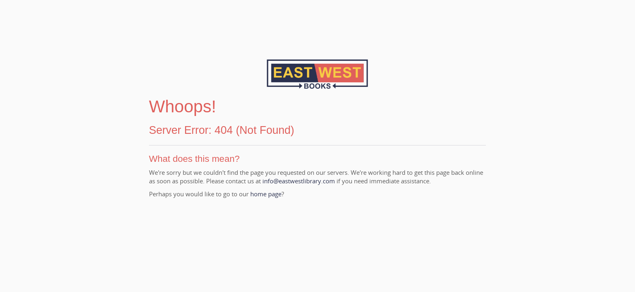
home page (265, 194)
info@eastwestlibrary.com (298, 181)
